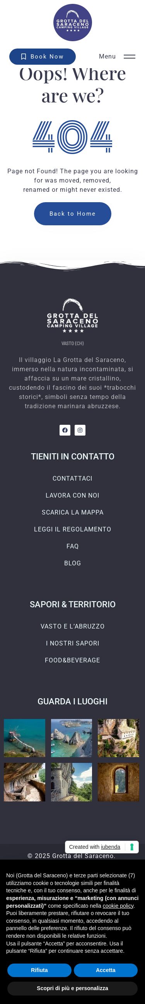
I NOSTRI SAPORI (72, 643)
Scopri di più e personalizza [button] (72, 988)
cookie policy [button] (118, 906)
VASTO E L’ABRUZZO (73, 626)
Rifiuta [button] (39, 970)
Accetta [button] (106, 970)
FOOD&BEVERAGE (72, 660)
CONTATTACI (72, 478)
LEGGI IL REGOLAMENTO (72, 529)
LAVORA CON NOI (72, 495)
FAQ (73, 546)
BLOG (72, 563)
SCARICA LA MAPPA (73, 512)
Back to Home (72, 213)
